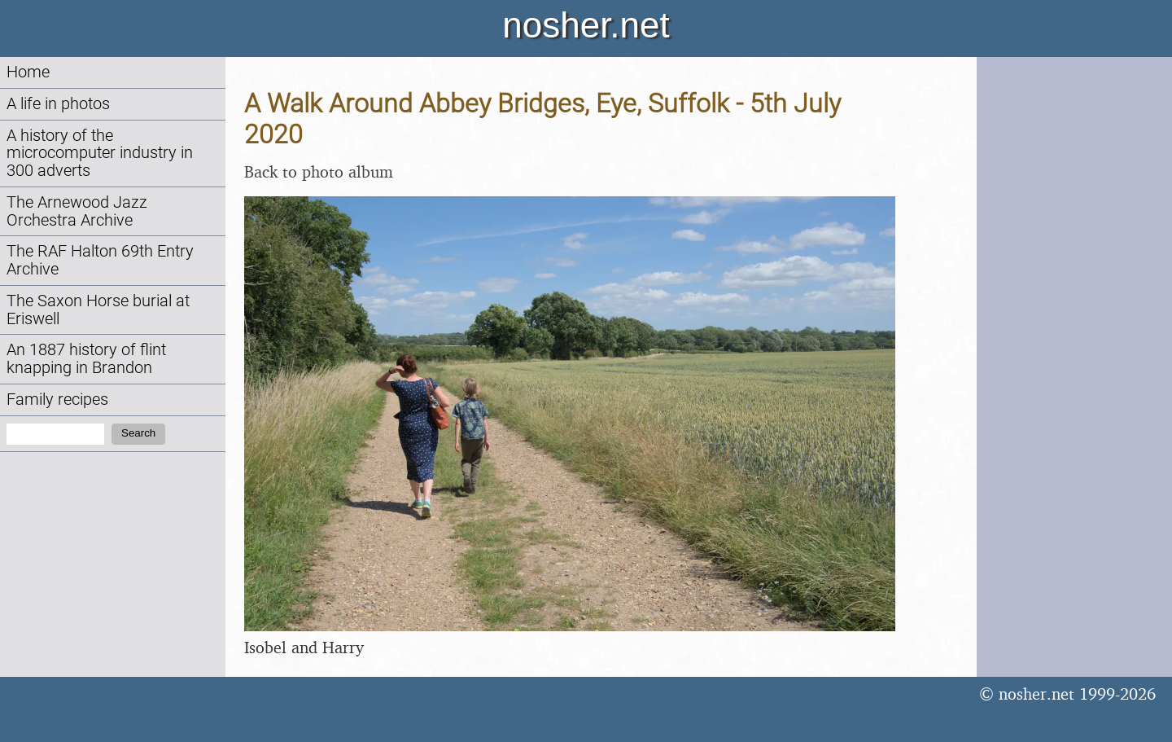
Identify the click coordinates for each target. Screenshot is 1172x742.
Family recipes (57, 399)
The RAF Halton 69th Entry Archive (100, 260)
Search (138, 433)
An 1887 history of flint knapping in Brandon (86, 358)
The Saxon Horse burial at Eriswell (98, 310)
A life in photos (58, 103)
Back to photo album (318, 171)
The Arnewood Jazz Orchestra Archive (77, 211)
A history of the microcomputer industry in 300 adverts (100, 153)
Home (28, 72)
